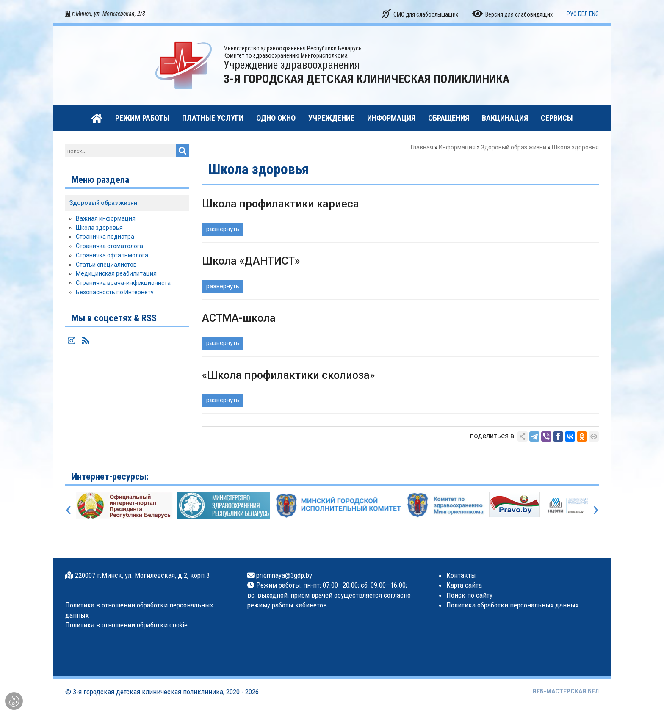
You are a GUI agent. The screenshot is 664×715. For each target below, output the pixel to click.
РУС (572, 14)
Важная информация (106, 218)
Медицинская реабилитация (116, 273)
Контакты (461, 575)
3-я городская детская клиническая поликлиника (148, 691)
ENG (594, 14)
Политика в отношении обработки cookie (126, 625)
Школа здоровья (99, 227)
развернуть (222, 229)
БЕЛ (583, 14)
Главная (422, 147)
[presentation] (68, 508)
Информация (457, 147)
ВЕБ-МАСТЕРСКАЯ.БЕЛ (566, 691)
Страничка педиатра (105, 236)
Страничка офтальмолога (112, 255)
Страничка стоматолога (109, 246)
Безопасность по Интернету (115, 292)
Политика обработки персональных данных (512, 605)
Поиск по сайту (469, 595)
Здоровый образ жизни (513, 147)
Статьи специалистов (106, 264)
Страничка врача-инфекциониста (123, 282)
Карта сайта (464, 585)
